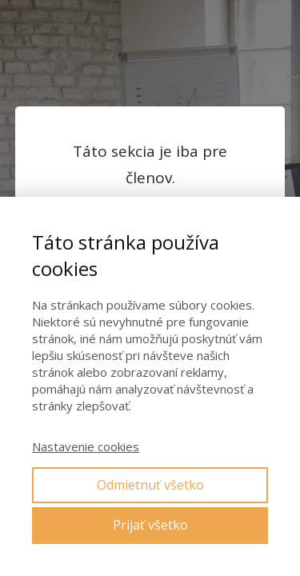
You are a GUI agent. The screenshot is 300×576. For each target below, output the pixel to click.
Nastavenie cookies (85, 446)
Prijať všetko (150, 525)
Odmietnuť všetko (150, 485)
